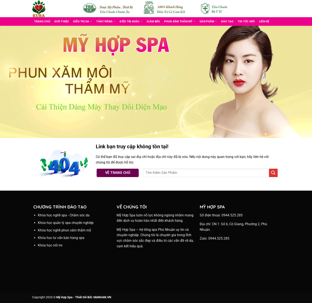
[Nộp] (273, 173)
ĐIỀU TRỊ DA (82, 21)
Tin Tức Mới (246, 21)
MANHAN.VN (102, 297)
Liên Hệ (264, 21)
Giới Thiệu (61, 21)
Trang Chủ (42, 21)
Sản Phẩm (208, 21)
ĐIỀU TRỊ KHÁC (131, 21)
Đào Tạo (227, 21)
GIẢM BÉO (153, 21)
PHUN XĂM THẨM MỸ (179, 21)
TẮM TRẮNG (106, 21)
